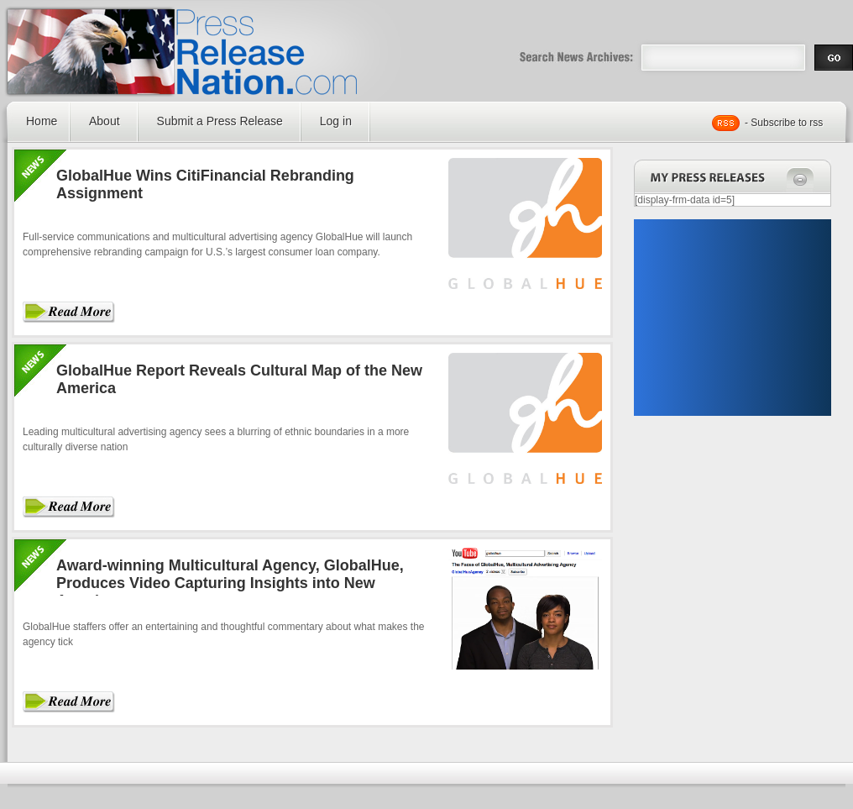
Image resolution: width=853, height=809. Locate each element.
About (104, 121)
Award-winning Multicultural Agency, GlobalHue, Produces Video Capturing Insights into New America (230, 583)
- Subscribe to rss (784, 123)
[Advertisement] (732, 318)
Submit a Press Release (220, 121)
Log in (336, 121)
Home (41, 121)
